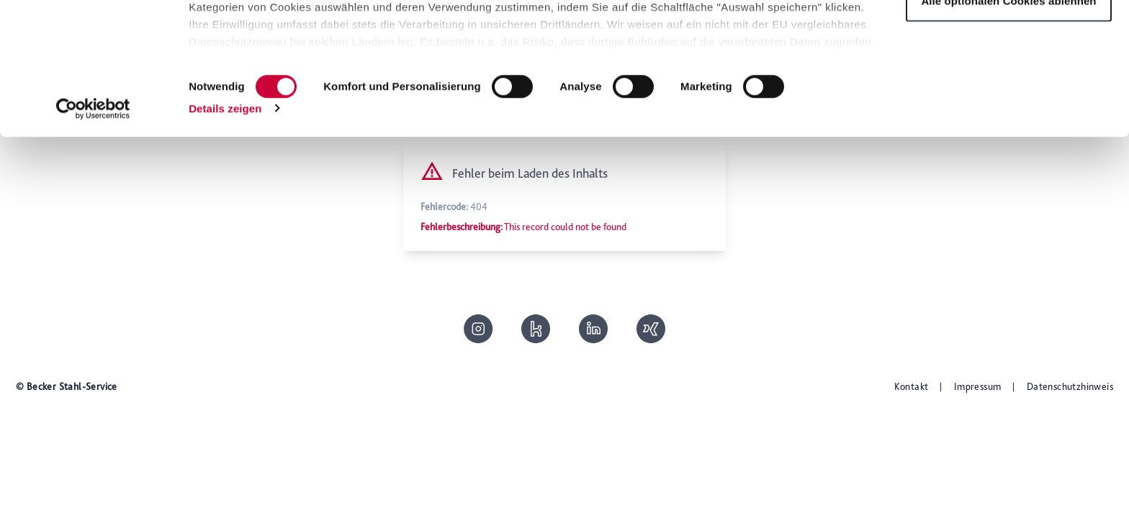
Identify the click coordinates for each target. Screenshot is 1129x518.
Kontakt (911, 386)
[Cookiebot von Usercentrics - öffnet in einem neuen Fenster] (93, 240)
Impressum (978, 386)
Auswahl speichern (1008, 85)
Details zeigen (225, 240)
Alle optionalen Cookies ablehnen (1008, 132)
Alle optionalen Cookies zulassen (1009, 38)
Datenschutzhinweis (1070, 386)
